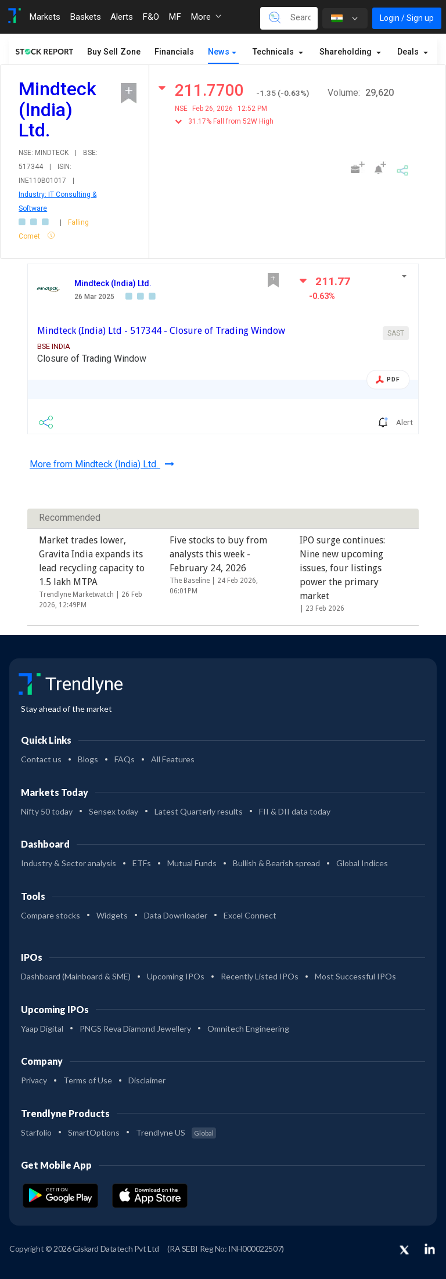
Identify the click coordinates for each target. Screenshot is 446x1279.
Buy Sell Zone (114, 52)
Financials (174, 52)
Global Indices (362, 863)
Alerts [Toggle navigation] (121, 17)
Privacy (34, 1080)
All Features (173, 759)
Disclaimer (147, 1080)
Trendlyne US (176, 1132)
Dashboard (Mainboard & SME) (76, 976)
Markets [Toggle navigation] (44, 17)
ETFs (141, 863)
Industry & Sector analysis (68, 863)
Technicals (274, 52)
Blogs (88, 759)
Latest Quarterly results (198, 811)
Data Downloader (175, 915)
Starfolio (36, 1132)
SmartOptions (94, 1132)
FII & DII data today (294, 811)
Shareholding (346, 52)
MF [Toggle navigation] (174, 17)
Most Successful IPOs (355, 976)
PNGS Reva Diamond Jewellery (135, 1028)
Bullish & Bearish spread (276, 863)
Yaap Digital (42, 1028)
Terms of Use (87, 1080)
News (218, 52)
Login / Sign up (407, 18)
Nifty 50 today (47, 811)
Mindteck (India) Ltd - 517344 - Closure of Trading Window (161, 330)
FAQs (124, 759)
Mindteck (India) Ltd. (113, 283)
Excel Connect (250, 915)
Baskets (85, 17)
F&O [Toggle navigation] (150, 17)
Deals (409, 52)
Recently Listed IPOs (259, 976)
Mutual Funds (192, 863)
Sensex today (113, 811)
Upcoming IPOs (175, 976)
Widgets (112, 915)
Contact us (41, 759)
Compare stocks (50, 915)
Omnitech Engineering (248, 1028)
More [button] (205, 17)
